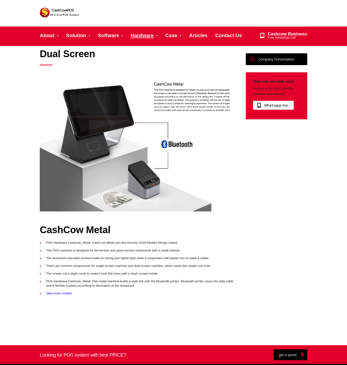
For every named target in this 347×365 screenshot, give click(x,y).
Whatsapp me (272, 105)
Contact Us (228, 35)
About (47, 35)
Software (108, 35)
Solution (76, 35)
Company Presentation (272, 59)
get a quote (291, 354)
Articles (198, 35)
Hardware (142, 35)
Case (171, 35)
